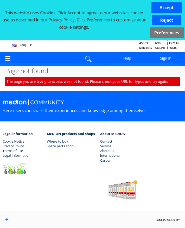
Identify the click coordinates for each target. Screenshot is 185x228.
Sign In (165, 58)
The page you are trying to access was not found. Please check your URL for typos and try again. (87, 81)
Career (105, 160)
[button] (166, 7)
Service (105, 146)
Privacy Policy (13, 146)
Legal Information (16, 155)
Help (127, 58)
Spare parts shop (60, 146)
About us (107, 150)
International (110, 155)
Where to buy (57, 141)
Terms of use (13, 150)
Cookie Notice (13, 141)
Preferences (166, 33)
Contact (106, 141)
